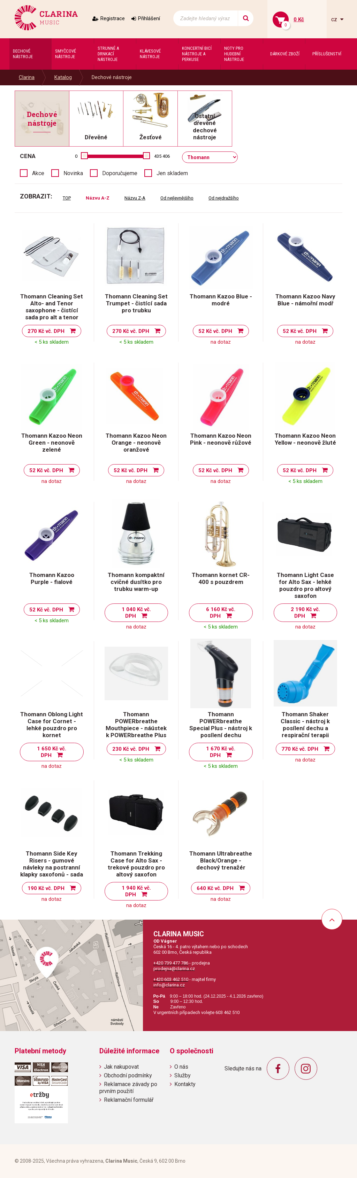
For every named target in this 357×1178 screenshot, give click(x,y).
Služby (182, 1075)
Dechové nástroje (112, 77)
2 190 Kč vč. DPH (305, 612)
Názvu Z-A (134, 198)
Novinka (73, 173)
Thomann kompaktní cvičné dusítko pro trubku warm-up (136, 581)
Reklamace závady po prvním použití (128, 1087)
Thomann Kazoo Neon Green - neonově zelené (51, 442)
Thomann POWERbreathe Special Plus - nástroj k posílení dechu (220, 725)
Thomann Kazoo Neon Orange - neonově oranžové (136, 442)
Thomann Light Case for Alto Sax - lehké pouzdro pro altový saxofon (305, 585)
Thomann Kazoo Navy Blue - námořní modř (305, 300)
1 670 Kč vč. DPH (220, 752)
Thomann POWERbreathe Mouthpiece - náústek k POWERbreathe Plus (136, 725)
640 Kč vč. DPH (215, 888)
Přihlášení (149, 18)
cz (335, 19)
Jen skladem (172, 173)
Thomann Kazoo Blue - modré (221, 300)
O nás (181, 1066)
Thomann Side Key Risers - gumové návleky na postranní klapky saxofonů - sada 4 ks (51, 867)
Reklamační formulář (128, 1100)
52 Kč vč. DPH (215, 331)
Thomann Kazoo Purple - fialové (51, 578)
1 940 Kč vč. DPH (136, 891)
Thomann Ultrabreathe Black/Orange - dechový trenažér (220, 860)
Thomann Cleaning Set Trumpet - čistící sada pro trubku (136, 303)
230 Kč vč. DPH (130, 749)
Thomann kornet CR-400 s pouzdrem (221, 578)
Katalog (63, 77)
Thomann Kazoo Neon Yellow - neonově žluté (305, 439)
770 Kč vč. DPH (299, 749)
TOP (67, 198)
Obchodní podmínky (128, 1075)
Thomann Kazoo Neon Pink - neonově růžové (220, 439)
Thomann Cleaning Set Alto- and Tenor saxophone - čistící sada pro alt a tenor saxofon (51, 310)
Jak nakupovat (121, 1066)
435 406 (162, 156)
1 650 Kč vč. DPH (51, 752)
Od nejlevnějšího (176, 198)
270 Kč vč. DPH (46, 331)
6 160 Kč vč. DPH (220, 612)
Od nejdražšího (223, 198)
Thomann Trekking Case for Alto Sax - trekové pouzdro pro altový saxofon (136, 864)
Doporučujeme (119, 173)
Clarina (27, 77)
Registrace (112, 18)
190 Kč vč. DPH (46, 888)
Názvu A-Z (97, 198)
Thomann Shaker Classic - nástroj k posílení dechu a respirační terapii (305, 725)
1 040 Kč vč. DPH (136, 612)
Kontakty (185, 1084)
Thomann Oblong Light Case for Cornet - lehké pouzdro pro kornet (51, 725)
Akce (38, 173)
